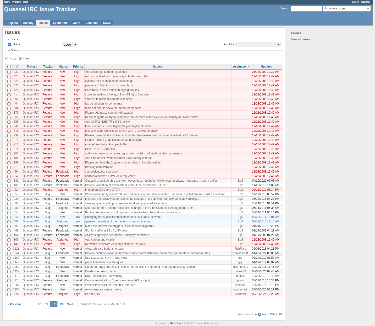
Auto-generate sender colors (103, 289)
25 (112, 304)
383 (16, 99)
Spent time (60, 23)
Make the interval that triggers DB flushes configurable (119, 226)
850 (16, 221)
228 (16, 198)
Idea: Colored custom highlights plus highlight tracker (118, 126)
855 (16, 194)
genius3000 (240, 253)
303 (16, 239)
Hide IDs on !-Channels (100, 149)
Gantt (76, 23)
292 (16, 135)
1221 (16, 248)
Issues (43, 23)
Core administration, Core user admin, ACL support (117, 280)
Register (365, 1)
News (106, 23)
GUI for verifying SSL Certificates (106, 230)
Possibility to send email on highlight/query (112, 90)
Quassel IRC (31, 72)
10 (39, 304)
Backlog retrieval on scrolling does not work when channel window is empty (133, 212)
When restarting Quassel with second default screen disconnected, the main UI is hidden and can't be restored (155, 194)
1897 (16, 294)
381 (16, 226)
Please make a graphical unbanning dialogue (114, 140)
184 (16, 158)
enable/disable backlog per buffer (106, 144)
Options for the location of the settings (109, 81)
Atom (265, 314)
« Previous (14, 304)
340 (16, 126)
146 (16, 244)
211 (16, 144)
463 (16, 230)
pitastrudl (240, 285)
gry (240, 257)
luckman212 (240, 266)
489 (16, 185)
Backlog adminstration (99, 167)
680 (16, 203)
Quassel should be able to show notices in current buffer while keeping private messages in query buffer (151, 180)
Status (16, 44)
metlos (240, 276)
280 (16, 208)
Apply (13, 58)
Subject (158, 66)
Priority (78, 66)
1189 (16, 257)
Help (25, 1)
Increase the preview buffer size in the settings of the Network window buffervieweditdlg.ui (142, 198)
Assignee (239, 66)
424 (16, 76)
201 (16, 153)
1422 (16, 271)
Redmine (175, 323)
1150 (16, 289)
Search (284, 8)
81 (16, 167)
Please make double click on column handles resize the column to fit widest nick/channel (141, 135)
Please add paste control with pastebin (109, 112)
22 (16, 189)
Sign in (355, 1)
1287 (16, 285)
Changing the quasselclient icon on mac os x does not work (123, 217)
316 (16, 130)
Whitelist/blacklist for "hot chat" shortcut (110, 285)
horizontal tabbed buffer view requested (110, 176)
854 (16, 212)
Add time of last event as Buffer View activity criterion (119, 158)
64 (16, 176)
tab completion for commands (104, 103)
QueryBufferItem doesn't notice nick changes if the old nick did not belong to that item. (139, 208)
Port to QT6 (92, 294)
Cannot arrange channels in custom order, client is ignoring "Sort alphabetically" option (140, 266)
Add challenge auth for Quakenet (106, 72)
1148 (16, 262)
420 (16, 85)
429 (16, 90)
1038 (16, 217)
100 (122, 304)
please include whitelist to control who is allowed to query (121, 130)
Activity (28, 23)
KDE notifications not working (103, 276)
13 (61, 304)
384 (16, 108)
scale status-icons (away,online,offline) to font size (117, 94)
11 (46, 304)
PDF (280, 314)
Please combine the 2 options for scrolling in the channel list (123, 162)
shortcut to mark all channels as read (108, 99)
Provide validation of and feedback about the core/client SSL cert (126, 185)
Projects (17, 1)
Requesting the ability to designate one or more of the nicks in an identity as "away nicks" (141, 117)
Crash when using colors (100, 271)
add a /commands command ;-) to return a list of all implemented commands (133, 153)
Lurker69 (240, 271)
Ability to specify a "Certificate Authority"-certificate (117, 235)
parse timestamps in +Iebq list (104, 262)
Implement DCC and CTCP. (102, 189)
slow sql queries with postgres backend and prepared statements (126, 203)
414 (16, 94)
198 (16, 162)
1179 (16, 276)
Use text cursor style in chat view (106, 257)
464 (16, 235)
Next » (71, 304)
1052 (16, 266)
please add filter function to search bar (109, 85)
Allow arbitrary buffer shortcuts (104, 248)
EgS (240, 180)
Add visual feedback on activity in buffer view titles (117, 76)
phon (240, 280)
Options (15, 50)
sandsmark (240, 289)
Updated (266, 66)
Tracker (48, 66)
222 (16, 72)
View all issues (300, 39)
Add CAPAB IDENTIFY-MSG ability (107, 121)
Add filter (229, 44)
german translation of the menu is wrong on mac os (117, 221)
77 (16, 280)
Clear (26, 58)
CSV (272, 314)
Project (32, 66)
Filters (14, 39)
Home (7, 1)
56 (16, 171)
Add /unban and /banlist (100, 239)
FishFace (240, 248)
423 (16, 81)
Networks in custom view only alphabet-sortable (115, 244)
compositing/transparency (101, 171)
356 (16, 121)
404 (16, 103)
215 (16, 149)
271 (16, 140)
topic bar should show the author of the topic (113, 108)
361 (16, 117)
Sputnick (240, 294)
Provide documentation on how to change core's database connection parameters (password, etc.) (147, 253)
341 (16, 180)
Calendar (92, 23)
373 (16, 112)
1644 (16, 253)
